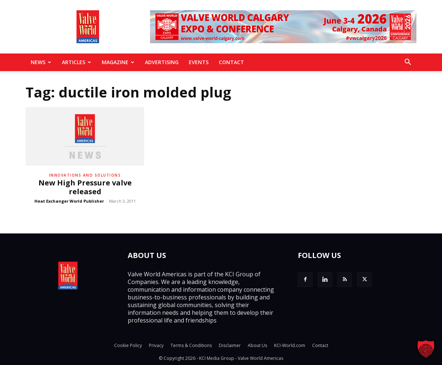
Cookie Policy (128, 345)
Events (199, 62)
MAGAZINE (118, 62)
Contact (231, 62)
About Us (257, 345)
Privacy (156, 345)
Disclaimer (230, 345)
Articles (76, 62)
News (41, 62)
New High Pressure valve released (85, 187)
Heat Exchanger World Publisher (69, 201)
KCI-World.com (289, 345)
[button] (407, 63)
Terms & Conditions (191, 345)
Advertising (162, 62)
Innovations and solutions (85, 175)
